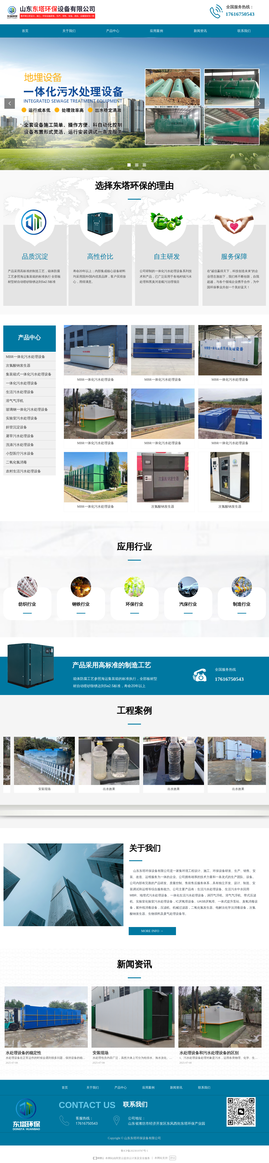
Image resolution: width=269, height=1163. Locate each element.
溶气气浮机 (14, 401)
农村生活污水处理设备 (23, 471)
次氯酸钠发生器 (18, 365)
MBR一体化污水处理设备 (25, 357)
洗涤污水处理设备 (20, 445)
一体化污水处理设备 (21, 383)
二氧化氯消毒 (16, 462)
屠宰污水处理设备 (20, 436)
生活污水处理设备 (20, 392)
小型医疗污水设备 (20, 453)
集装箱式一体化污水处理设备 (28, 374)
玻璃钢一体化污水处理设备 (27, 409)
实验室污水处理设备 (21, 418)
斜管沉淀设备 (16, 427)
